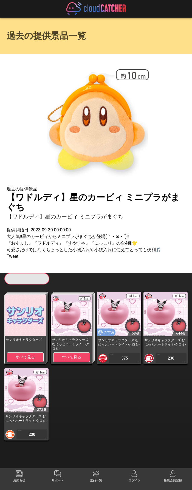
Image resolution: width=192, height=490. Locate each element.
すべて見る (25, 357)
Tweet (12, 256)
